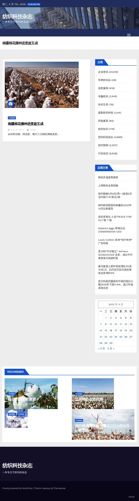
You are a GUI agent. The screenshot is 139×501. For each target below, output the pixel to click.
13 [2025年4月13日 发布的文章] (131, 324)
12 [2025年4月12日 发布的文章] (126, 324)
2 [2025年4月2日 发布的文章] (111, 317)
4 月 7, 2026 (16, 404)
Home (131, 497)
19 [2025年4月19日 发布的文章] (126, 330)
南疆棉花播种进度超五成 (25, 124)
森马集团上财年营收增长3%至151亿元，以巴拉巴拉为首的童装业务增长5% (115, 269)
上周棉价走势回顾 (108, 185)
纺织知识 (103, 128)
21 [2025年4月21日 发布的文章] (101, 336)
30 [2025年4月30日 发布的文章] (110, 343)
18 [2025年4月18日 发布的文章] (121, 330)
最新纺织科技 (105, 112)
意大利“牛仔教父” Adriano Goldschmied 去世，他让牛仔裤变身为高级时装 (115, 255)
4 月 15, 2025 (17, 130)
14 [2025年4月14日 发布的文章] (101, 330)
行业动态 (12, 118)
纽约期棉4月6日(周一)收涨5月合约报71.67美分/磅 (35, 421)
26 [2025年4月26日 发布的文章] (125, 336)
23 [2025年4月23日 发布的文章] (110, 336)
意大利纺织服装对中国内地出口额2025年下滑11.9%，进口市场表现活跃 (115, 284)
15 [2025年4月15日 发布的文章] (106, 330)
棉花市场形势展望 (108, 177)
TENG (31, 130)
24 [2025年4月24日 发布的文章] (116, 336)
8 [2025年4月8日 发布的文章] (106, 324)
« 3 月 (101, 348)
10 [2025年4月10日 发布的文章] (116, 324)
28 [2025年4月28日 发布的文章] (100, 343)
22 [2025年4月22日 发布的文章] (105, 336)
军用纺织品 (104, 80)
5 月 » (111, 348)
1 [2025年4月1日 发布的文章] (105, 317)
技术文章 (103, 104)
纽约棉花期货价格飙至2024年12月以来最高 (102, 427)
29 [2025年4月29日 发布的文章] (105, 343)
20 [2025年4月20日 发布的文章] (130, 330)
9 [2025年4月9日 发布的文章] (111, 324)
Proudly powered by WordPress (17, 488)
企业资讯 (103, 71)
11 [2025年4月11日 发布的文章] (121, 324)
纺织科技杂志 (17, 16)
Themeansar (59, 488)
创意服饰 (103, 88)
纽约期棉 (103, 145)
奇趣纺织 (103, 96)
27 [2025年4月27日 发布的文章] (130, 336)
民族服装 (103, 120)
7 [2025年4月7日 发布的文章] (100, 324)
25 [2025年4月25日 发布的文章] (120, 336)
